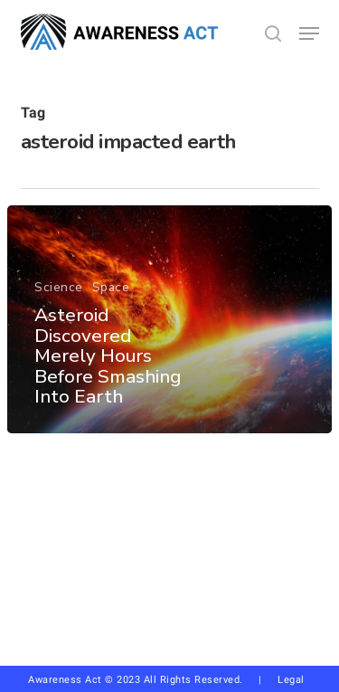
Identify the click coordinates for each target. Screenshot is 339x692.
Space (111, 288)
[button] (309, 33)
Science (58, 288)
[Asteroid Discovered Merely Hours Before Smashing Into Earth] (169, 319)
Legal (291, 680)
